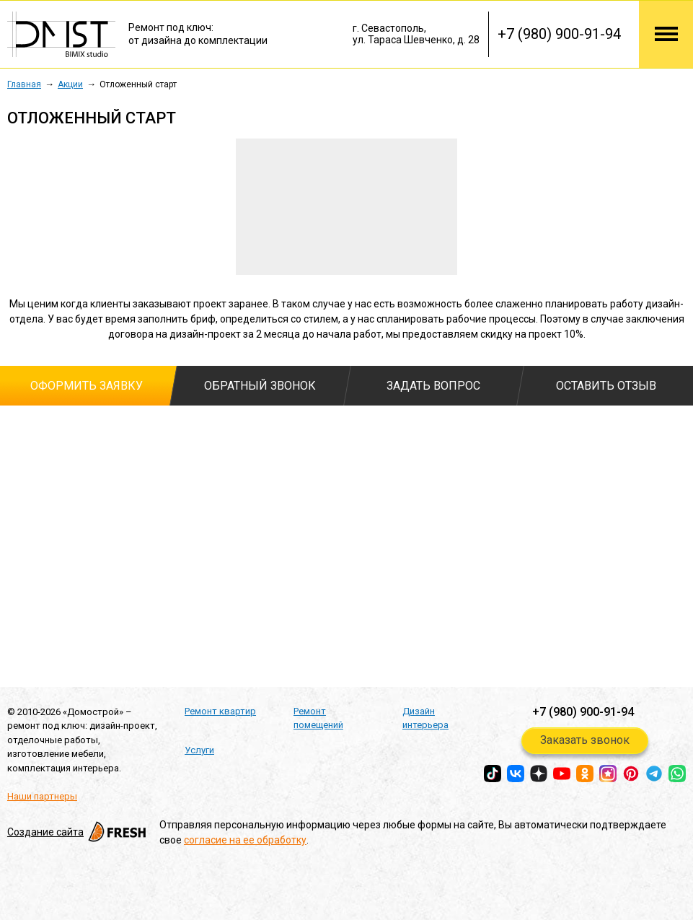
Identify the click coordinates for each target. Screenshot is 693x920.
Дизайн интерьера (425, 718)
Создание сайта (78, 832)
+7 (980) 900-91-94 (559, 34)
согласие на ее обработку (245, 840)
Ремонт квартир (220, 711)
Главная (24, 84)
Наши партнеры (42, 796)
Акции (70, 84)
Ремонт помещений (318, 718)
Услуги (199, 750)
